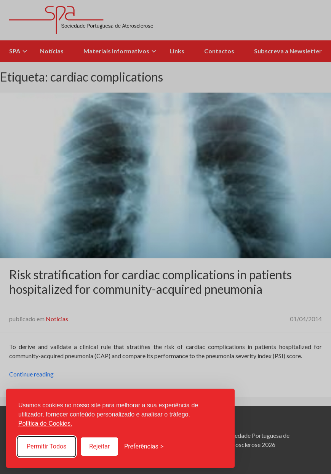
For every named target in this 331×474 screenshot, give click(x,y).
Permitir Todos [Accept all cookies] (46, 446)
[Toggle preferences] (143, 446)
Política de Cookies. (45, 423)
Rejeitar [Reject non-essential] (99, 446)
